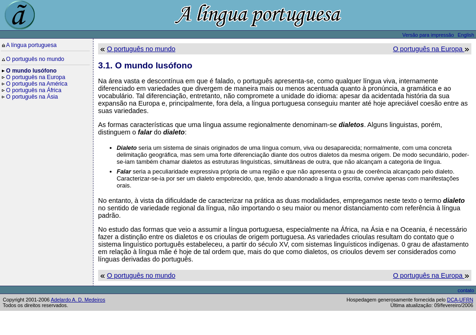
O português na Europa (35, 77)
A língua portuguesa (31, 45)
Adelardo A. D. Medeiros (78, 299)
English (466, 35)
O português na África (33, 90)
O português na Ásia (32, 97)
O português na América (36, 83)
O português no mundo (35, 59)
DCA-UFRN (460, 299)
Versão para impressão (428, 35)
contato (466, 290)
